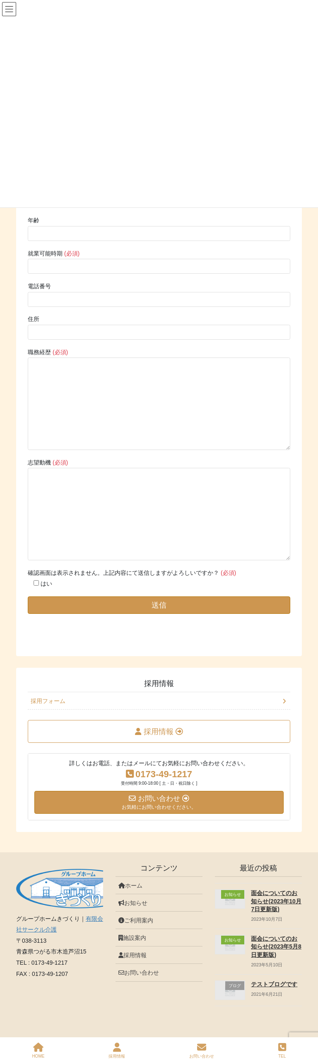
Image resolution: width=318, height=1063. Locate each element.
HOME (38, 1050)
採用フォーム (48, 701)
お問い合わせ (138, 972)
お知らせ (132, 903)
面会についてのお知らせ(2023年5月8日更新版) (276, 946)
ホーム (130, 885)
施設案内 (132, 937)
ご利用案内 (135, 920)
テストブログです (274, 984)
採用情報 (159, 683)
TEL (282, 1050)
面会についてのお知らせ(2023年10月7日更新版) (276, 901)
